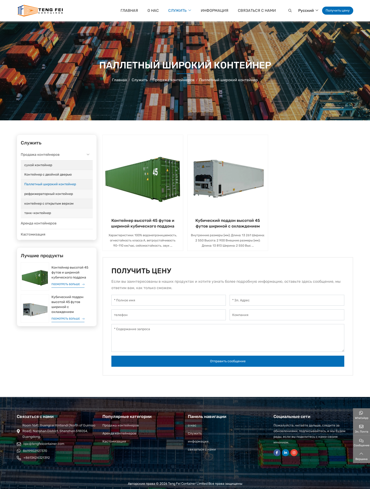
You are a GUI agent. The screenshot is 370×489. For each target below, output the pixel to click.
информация (214, 10)
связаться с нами (257, 10)
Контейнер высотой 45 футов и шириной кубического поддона (69, 272)
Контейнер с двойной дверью (48, 175)
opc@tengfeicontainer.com (43, 444)
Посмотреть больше (65, 284)
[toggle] (88, 154)
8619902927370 (35, 451)
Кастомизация (33, 234)
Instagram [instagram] (294, 452)
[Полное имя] (168, 300)
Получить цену (338, 10)
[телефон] (168, 314)
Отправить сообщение (228, 361)
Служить (177, 10)
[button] (289, 10)
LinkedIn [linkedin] (285, 452)
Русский (306, 10)
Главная (129, 10)
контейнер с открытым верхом (49, 204)
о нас (153, 10)
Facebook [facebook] (277, 452)
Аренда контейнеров (38, 223)
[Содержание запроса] (228, 338)
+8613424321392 (36, 458)
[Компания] (287, 314)
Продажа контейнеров (40, 154)
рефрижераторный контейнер (48, 194)
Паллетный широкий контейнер (50, 184)
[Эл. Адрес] (287, 300)
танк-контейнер (37, 213)
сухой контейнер (38, 165)
